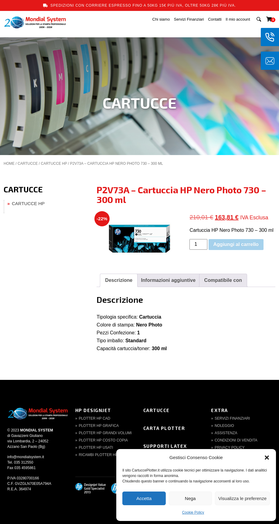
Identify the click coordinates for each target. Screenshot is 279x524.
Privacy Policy (230, 447)
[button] (267, 458)
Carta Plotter (164, 428)
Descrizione (118, 280)
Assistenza (226, 433)
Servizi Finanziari (189, 19)
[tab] (119, 280)
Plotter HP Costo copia (103, 440)
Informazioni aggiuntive (168, 280)
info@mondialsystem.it (25, 457)
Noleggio (224, 426)
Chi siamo (161, 19)
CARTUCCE (28, 163)
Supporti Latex (165, 446)
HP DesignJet (93, 410)
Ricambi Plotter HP (98, 455)
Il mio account (238, 19)
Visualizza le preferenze (242, 498)
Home (9, 163)
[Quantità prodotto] (198, 244)
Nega (190, 498)
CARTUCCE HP (54, 163)
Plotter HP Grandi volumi (105, 433)
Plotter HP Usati (96, 447)
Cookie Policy (193, 512)
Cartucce (156, 410)
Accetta (143, 498)
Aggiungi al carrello (236, 244)
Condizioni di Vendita (236, 440)
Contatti (215, 19)
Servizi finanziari (232, 418)
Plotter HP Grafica (99, 426)
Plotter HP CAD (94, 418)
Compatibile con (223, 280)
